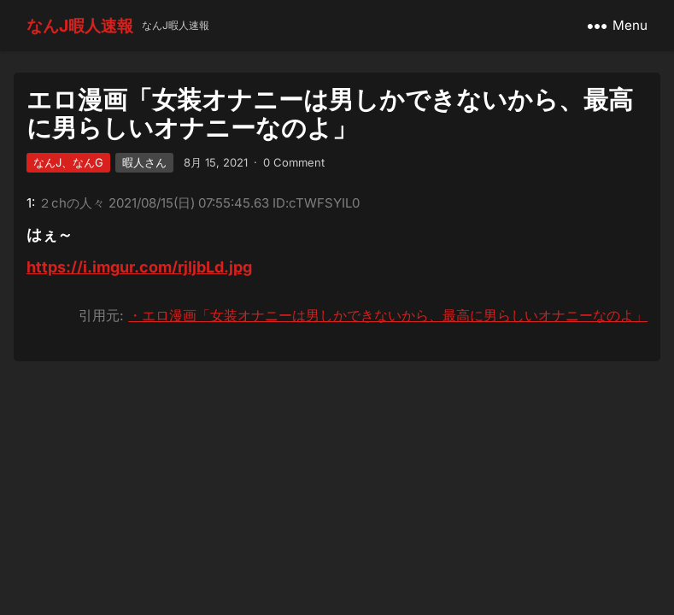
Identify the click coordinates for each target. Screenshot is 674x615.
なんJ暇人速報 (79, 25)
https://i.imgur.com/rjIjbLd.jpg (139, 267)
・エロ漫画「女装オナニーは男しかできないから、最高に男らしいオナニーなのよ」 (388, 315)
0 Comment (294, 162)
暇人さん (144, 162)
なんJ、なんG (68, 162)
